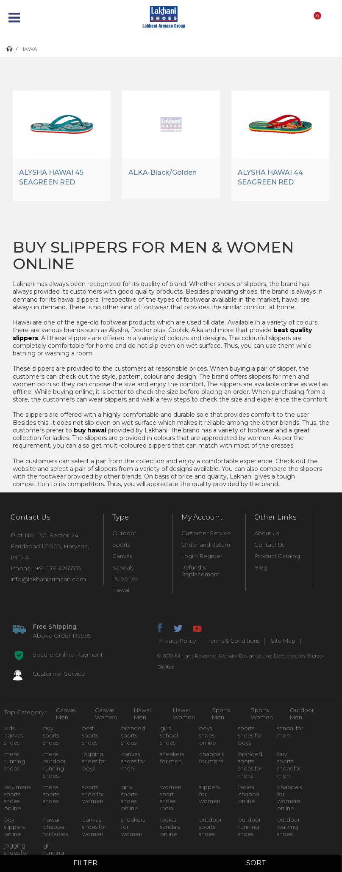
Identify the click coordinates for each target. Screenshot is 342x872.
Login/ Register (201, 556)
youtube (196, 627)
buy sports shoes (51, 735)
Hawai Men (142, 714)
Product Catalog (277, 556)
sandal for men (290, 732)
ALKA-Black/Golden (162, 172)
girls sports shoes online (129, 798)
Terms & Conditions (233, 641)
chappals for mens (211, 758)
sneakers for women (133, 826)
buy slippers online (14, 826)
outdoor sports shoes (210, 826)
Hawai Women (184, 714)
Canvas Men (65, 714)
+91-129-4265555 (58, 568)
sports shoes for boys (250, 735)
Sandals (122, 567)
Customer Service (206, 533)
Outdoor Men (302, 714)
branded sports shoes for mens (250, 765)
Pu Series (125, 578)
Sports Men (221, 714)
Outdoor (124, 533)
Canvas (122, 556)
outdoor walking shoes (288, 826)
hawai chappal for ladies (55, 826)
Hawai (120, 589)
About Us (266, 533)
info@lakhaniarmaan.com (48, 579)
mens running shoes (14, 761)
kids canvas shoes (13, 735)
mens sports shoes (51, 794)
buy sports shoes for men (289, 765)
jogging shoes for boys (94, 761)
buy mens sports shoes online (17, 798)
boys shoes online (207, 735)
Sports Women (262, 714)
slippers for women (209, 794)
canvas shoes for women (94, 826)
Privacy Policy (177, 641)
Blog (260, 567)
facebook (159, 627)
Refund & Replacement (200, 571)
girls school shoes (169, 735)
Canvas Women (106, 714)
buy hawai (90, 430)
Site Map (283, 641)
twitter (178, 627)
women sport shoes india (170, 798)
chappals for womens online (289, 798)
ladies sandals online (170, 826)
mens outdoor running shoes (54, 765)
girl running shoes (53, 852)
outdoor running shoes (249, 826)
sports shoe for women (93, 794)
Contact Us (269, 544)
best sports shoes (90, 735)
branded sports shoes (133, 735)
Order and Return (205, 544)
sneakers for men (172, 758)
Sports (121, 544)
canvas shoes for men (133, 761)
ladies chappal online (249, 794)
